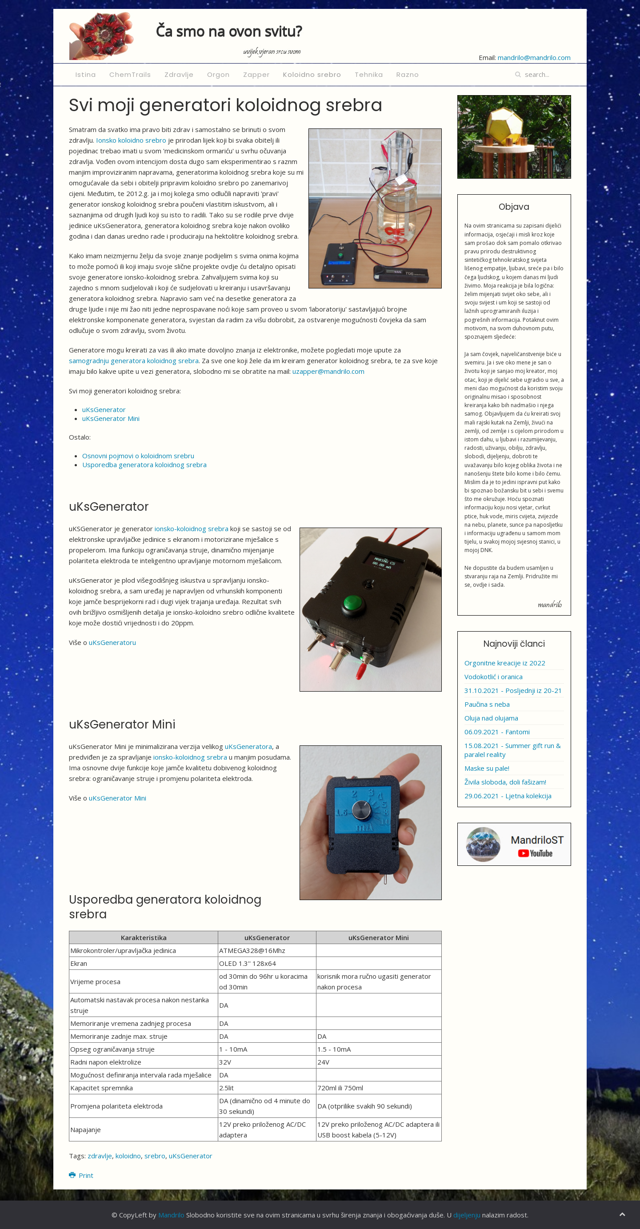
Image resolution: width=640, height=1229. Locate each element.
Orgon (218, 74)
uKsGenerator (104, 409)
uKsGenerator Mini (111, 418)
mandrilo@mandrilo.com (534, 57)
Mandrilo (171, 1214)
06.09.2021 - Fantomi (497, 731)
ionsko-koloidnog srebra (191, 528)
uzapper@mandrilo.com (328, 371)
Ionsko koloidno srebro (131, 140)
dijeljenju (466, 1214)
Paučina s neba (487, 704)
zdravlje (100, 1155)
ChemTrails (130, 74)
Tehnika (369, 74)
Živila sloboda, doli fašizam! (505, 781)
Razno (407, 74)
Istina (86, 74)
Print (81, 1175)
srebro (154, 1155)
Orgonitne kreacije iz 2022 (504, 662)
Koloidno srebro (312, 74)
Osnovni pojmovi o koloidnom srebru (138, 455)
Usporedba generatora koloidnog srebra (144, 464)
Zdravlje (179, 74)
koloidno (128, 1155)
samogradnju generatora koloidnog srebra (134, 360)
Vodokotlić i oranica (493, 676)
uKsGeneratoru (112, 642)
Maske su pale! (486, 768)
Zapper (256, 74)
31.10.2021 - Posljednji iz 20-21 (513, 690)
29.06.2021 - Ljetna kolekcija (508, 795)
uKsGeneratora (248, 746)
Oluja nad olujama (491, 717)
